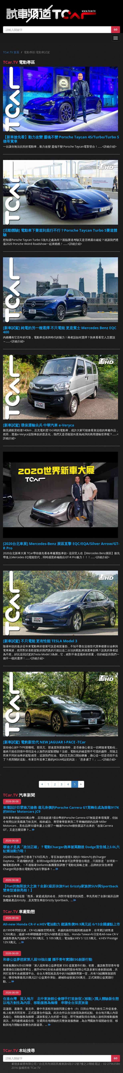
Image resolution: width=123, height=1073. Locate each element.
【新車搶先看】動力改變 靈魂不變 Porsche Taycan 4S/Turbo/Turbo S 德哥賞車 (61, 139)
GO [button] (115, 29)
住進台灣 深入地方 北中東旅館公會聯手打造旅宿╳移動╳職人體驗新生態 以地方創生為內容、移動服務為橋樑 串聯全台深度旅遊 (61, 1000)
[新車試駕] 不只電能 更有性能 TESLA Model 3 (40, 641)
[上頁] (42, 784)
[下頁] (81, 784)
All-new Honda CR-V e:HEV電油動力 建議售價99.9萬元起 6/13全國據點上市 (61, 924)
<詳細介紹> (109, 146)
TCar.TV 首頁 (11, 52)
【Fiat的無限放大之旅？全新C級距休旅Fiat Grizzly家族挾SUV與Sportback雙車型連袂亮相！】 (60, 888)
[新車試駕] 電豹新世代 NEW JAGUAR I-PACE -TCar (44, 742)
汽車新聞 (19, 795)
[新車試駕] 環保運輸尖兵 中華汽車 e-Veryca (38, 425)
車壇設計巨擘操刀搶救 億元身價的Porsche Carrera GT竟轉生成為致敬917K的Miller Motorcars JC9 (61, 809)
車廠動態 (19, 911)
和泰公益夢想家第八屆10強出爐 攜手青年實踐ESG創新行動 (47, 959)
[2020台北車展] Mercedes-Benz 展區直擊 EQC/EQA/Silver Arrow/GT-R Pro (61, 545)
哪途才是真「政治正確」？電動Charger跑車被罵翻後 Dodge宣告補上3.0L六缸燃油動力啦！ (61, 849)
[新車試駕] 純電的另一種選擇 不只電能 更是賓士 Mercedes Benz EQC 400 (59, 330)
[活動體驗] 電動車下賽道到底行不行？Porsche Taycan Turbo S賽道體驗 (60, 232)
